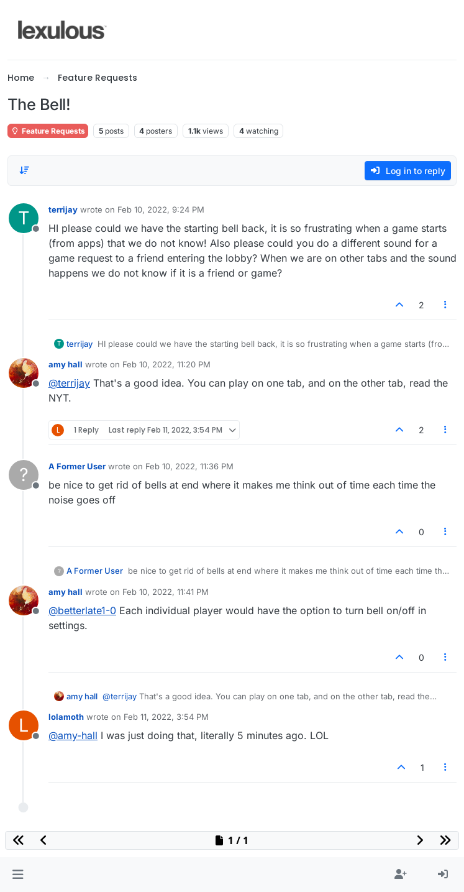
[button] (17, 874)
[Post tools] (446, 305)
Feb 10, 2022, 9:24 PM (160, 209)
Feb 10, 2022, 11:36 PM (189, 466)
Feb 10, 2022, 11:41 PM (165, 592)
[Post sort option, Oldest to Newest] (24, 170)
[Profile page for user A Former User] (24, 475)
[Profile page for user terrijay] (24, 218)
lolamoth (66, 717)
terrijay (63, 209)
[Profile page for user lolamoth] (24, 725)
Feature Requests (48, 131)
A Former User (77, 466)
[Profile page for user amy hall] (24, 373)
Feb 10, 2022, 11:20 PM (166, 364)
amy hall (65, 364)
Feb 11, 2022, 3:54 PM (166, 717)
